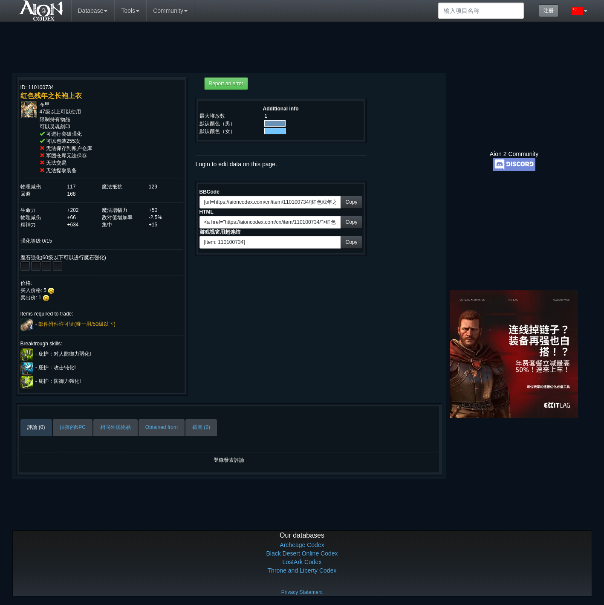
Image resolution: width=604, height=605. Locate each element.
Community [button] (170, 10)
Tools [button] (130, 10)
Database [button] (93, 10)
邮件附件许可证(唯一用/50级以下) (77, 324)
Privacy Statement (302, 592)
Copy (351, 202)
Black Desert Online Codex (302, 553)
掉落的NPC (73, 427)
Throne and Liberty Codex (302, 570)
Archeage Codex (302, 544)
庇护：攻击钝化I (56, 368)
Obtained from (161, 427)
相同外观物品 (115, 427)
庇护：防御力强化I (59, 382)
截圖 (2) (201, 427)
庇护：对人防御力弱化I (64, 354)
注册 (548, 11)
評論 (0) (36, 427)
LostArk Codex (302, 562)
